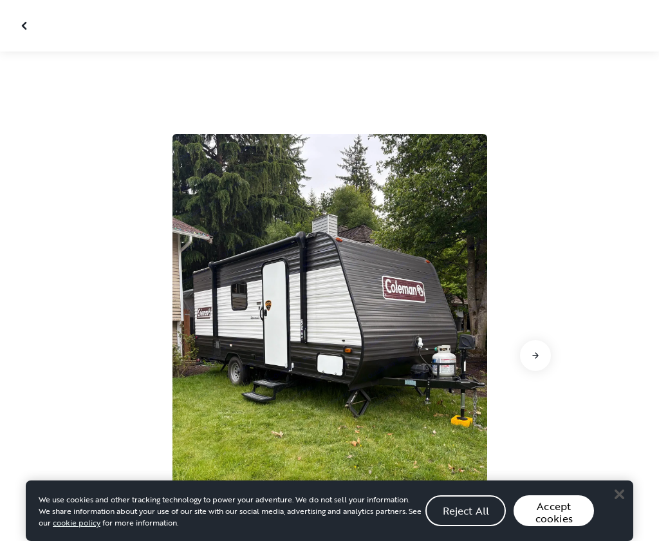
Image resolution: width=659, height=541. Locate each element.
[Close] (619, 498)
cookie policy (76, 527)
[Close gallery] (25, 25)
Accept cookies (554, 517)
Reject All (466, 514)
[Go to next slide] (535, 355)
